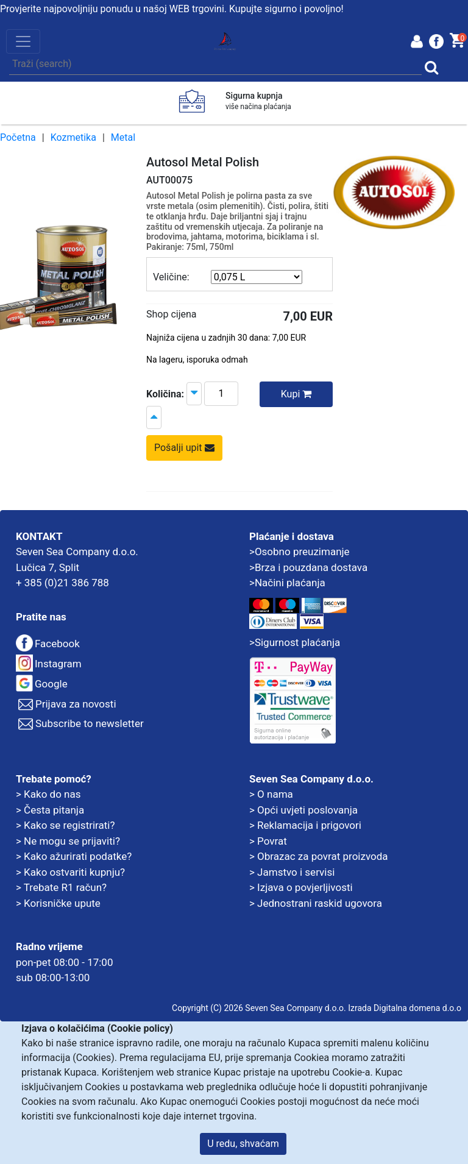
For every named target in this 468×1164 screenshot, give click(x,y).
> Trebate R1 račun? (61, 887)
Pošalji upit (184, 447)
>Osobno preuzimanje (299, 551)
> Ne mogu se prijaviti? (68, 841)
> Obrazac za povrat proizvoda (318, 856)
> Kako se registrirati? (65, 825)
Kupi (296, 394)
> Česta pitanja (50, 810)
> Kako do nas (48, 794)
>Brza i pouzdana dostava (308, 567)
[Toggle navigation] (23, 41)
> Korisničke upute (58, 903)
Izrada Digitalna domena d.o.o (404, 1008)
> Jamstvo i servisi (292, 872)
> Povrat (268, 841)
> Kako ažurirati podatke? (74, 856)
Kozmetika (73, 137)
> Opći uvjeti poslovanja (303, 810)
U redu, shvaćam (243, 1143)
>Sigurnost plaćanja (294, 642)
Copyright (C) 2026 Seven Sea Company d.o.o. (259, 1008)
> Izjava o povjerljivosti (301, 887)
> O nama (271, 794)
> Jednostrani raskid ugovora (315, 903)
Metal (123, 137)
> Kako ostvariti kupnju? (70, 872)
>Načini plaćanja (287, 583)
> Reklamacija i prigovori (305, 825)
